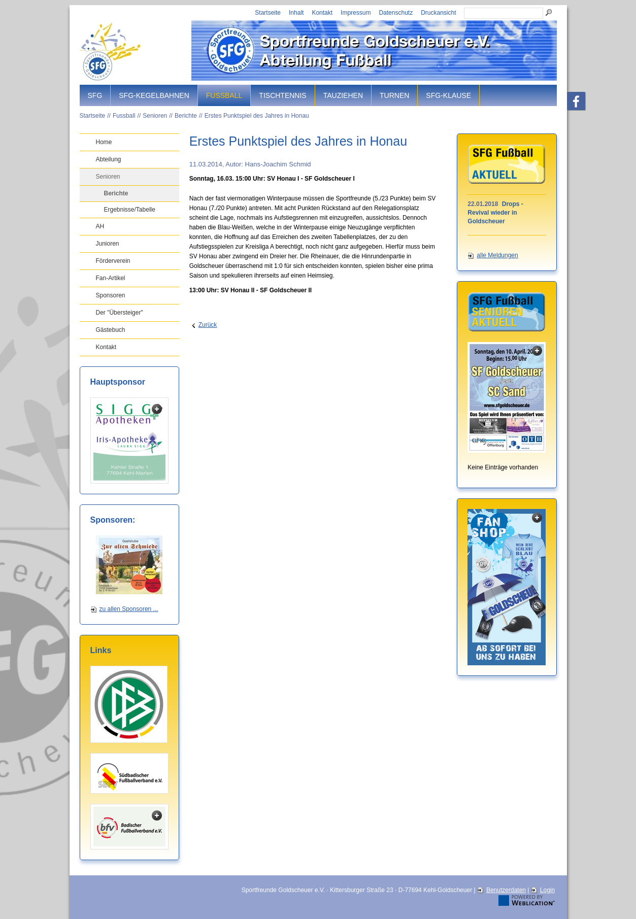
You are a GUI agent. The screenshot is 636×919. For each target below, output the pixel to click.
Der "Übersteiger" (119, 312)
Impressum (356, 12)
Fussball (224, 95)
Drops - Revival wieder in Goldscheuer (495, 212)
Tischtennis (282, 95)
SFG (95, 95)
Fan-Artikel (110, 278)
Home (104, 142)
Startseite (268, 12)
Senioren (155, 115)
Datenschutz (396, 12)
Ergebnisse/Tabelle (129, 209)
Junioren (107, 243)
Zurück (207, 324)
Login (547, 890)
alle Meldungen (497, 255)
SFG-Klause (448, 95)
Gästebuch (110, 329)
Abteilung (108, 159)
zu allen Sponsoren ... (128, 608)
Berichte (186, 115)
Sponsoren (110, 295)
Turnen (394, 95)
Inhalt (296, 12)
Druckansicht (438, 12)
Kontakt (322, 12)
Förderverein (113, 260)
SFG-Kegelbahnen (154, 95)
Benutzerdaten (506, 890)
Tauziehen (343, 95)
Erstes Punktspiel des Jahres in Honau (257, 115)
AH (100, 226)
